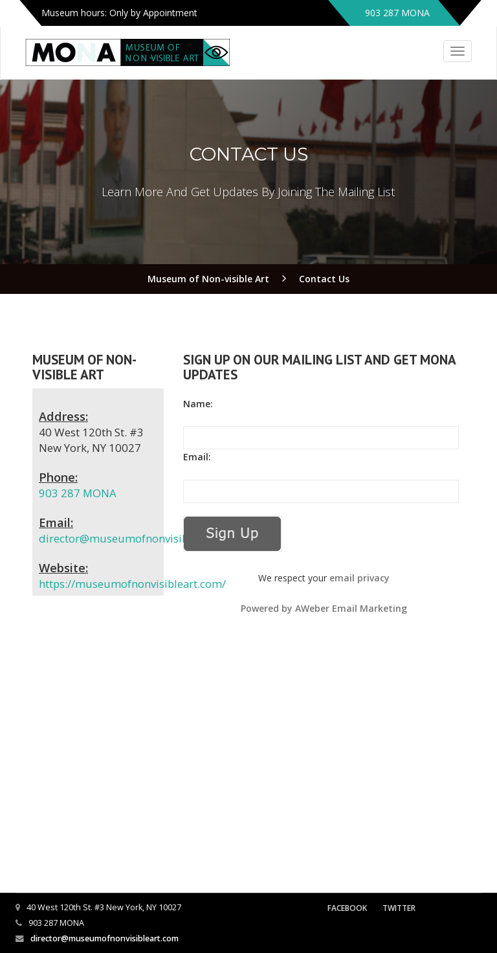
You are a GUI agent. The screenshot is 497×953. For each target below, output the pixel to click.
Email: (197, 457)
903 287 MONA (77, 493)
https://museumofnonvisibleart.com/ (132, 583)
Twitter (398, 908)
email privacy (359, 578)
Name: (198, 404)
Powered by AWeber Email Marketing (324, 608)
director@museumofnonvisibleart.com (137, 538)
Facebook (347, 908)
